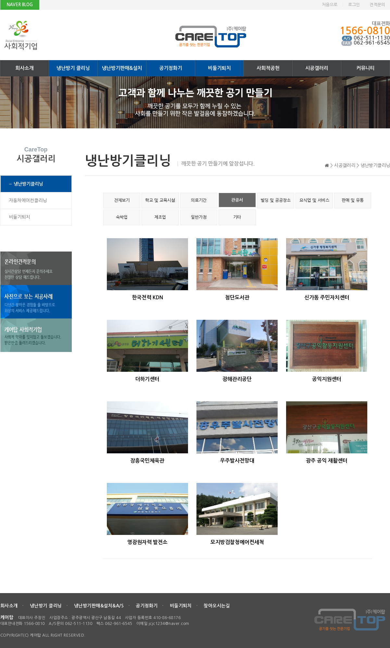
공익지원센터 (326, 379)
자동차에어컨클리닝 (28, 200)
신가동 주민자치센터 (326, 297)
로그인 (354, 5)
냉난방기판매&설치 (122, 68)
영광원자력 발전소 (147, 542)
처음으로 (329, 5)
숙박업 (122, 217)
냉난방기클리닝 (28, 184)
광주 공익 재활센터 (326, 460)
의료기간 (199, 200)
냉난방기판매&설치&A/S (99, 605)
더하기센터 (147, 379)
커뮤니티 (365, 68)
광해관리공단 (237, 379)
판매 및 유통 (353, 200)
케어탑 (7, 617)
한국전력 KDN (147, 297)
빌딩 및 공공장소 (276, 200)
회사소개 (24, 68)
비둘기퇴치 (219, 68)
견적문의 (377, 5)
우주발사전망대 (237, 460)
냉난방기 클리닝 (73, 68)
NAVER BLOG (20, 5)
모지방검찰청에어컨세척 (237, 542)
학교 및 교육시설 (160, 200)
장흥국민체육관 (147, 460)
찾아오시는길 (217, 605)
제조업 (160, 217)
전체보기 (122, 200)
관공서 (237, 200)
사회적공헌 (268, 68)
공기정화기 (170, 68)
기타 (237, 217)
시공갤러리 (316, 68)
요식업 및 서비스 (314, 200)
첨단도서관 (237, 297)
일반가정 (199, 217)
